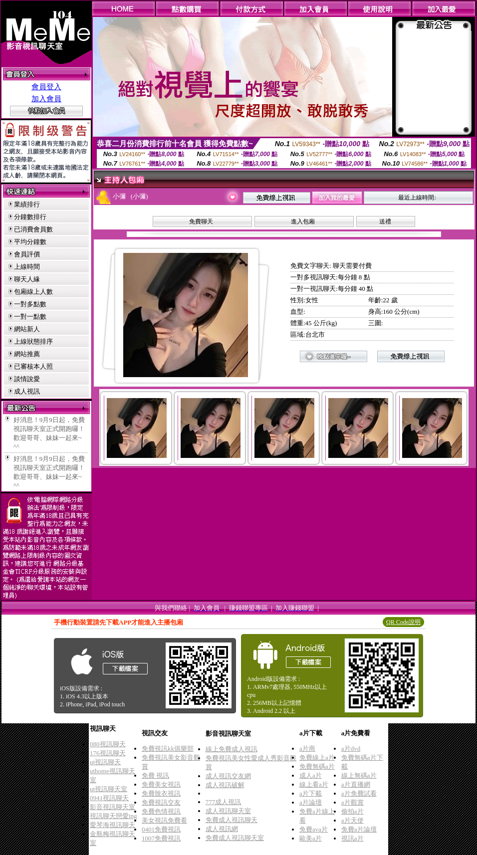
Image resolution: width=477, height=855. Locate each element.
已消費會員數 (33, 229)
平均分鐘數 (30, 241)
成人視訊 (27, 391)
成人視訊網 (222, 829)
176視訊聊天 (108, 753)
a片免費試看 (359, 793)
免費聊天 (201, 221)
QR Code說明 (403, 622)
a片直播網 (355, 784)
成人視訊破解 (225, 785)
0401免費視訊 (161, 829)
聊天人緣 (27, 279)
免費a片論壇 (359, 829)
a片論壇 (310, 802)
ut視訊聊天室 (108, 789)
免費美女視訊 (161, 784)
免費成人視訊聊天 (231, 820)
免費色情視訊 (161, 811)
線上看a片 (313, 784)
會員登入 (46, 87)
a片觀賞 (352, 802)
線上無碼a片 (359, 775)
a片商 (307, 748)
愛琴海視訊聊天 (112, 825)
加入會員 (46, 99)
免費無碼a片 (317, 766)
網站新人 (27, 329)
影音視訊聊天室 (112, 807)
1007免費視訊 (161, 838)
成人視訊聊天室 (228, 811)
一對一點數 (30, 316)
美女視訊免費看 (164, 820)
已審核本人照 (33, 366)
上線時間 (27, 266)
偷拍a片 (352, 811)
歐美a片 (310, 838)
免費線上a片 (317, 757)
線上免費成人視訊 (231, 749)
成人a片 (310, 775)
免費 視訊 (155, 775)
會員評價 (27, 254)
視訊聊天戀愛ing (113, 816)
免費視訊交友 (161, 802)
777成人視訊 (223, 802)
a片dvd (350, 748)
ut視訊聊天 (105, 762)
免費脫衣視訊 (161, 793)
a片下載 (310, 793)
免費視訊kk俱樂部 (168, 748)
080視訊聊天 (108, 744)
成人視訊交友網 (228, 776)
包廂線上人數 (33, 291)
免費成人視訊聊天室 (235, 838)
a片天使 (352, 820)
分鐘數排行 (30, 216)
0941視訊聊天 (109, 798)
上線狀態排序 (33, 341)
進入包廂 (303, 221)
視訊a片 (352, 838)
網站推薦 (27, 354)
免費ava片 (313, 829)
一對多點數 (30, 304)
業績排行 (27, 204)
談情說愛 (27, 379)
